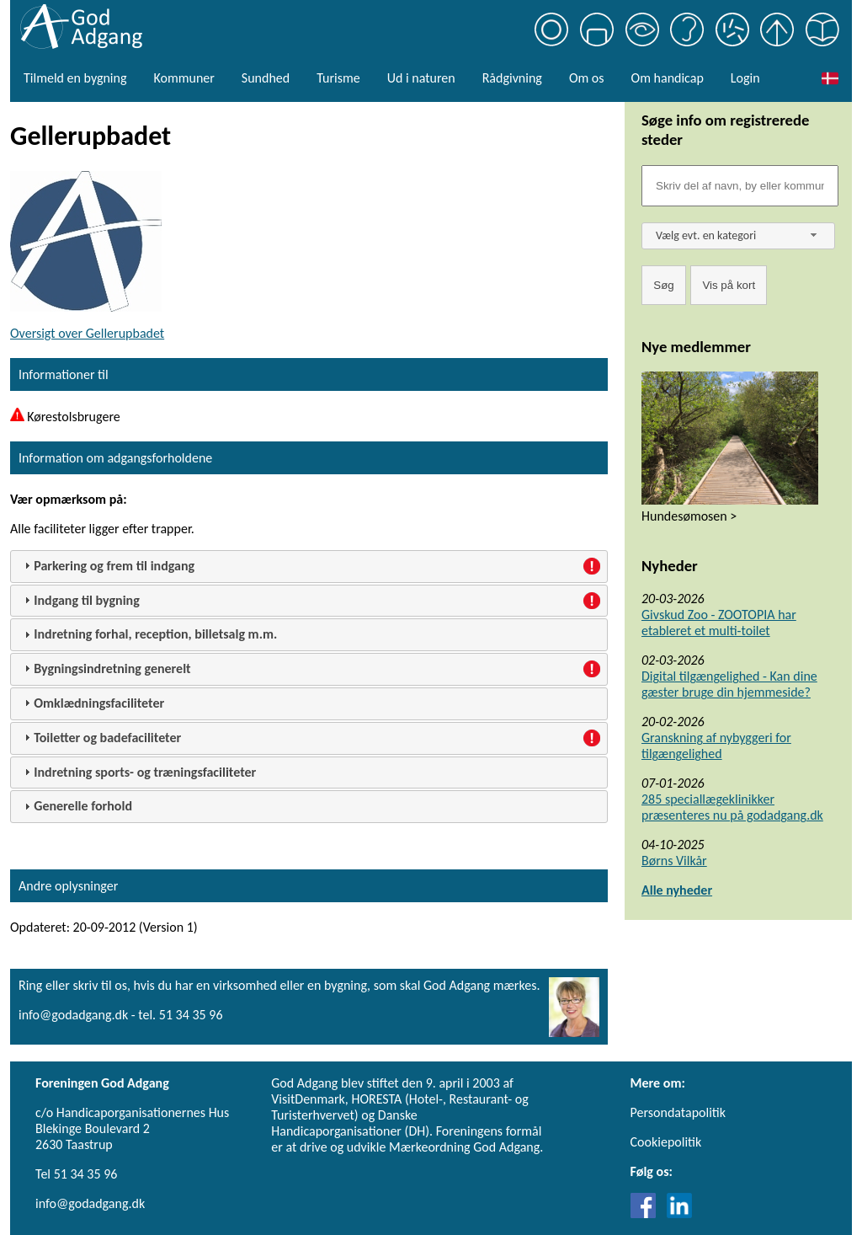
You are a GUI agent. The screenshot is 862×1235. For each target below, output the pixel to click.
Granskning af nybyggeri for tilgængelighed (716, 746)
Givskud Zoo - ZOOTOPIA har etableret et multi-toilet (718, 623)
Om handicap (667, 78)
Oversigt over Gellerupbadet (87, 333)
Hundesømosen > (689, 516)
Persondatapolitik (678, 1112)
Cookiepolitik (666, 1142)
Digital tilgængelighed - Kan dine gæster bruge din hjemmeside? (729, 684)
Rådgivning (512, 78)
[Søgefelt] (739, 185)
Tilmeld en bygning (75, 78)
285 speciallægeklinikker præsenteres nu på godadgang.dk (732, 807)
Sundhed (266, 78)
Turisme (338, 78)
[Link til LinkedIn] (679, 1214)
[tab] (309, 566)
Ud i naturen (421, 78)
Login (745, 78)
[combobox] (738, 235)
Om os (586, 78)
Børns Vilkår (674, 861)
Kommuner (183, 78)
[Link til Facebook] (647, 1214)
